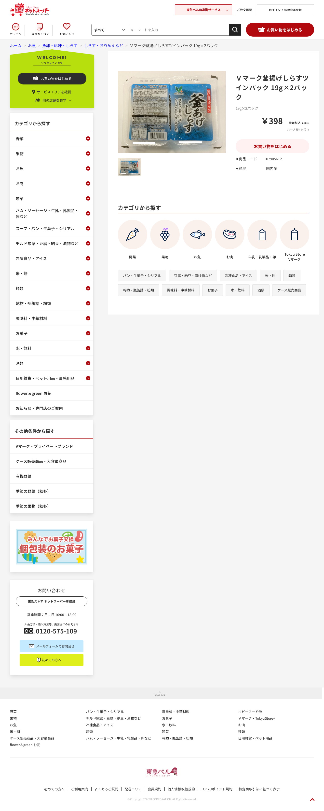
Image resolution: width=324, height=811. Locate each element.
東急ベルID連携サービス (203, 9)
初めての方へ (51, 660)
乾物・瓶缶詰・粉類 (138, 290)
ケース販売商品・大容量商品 (32, 738)
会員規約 (154, 788)
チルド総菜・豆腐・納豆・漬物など (113, 718)
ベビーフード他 (250, 711)
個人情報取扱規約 (181, 788)
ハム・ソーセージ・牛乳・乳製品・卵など (118, 738)
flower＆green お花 (25, 744)
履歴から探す (40, 34)
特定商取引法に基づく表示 (259, 788)
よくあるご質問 (106, 788)
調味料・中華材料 (180, 290)
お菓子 (212, 290)
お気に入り (66, 34)
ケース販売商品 (289, 290)
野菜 (13, 711)
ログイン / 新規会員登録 (285, 10)
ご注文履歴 (244, 10)
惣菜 (165, 731)
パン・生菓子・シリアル (142, 275)
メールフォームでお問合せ (55, 646)
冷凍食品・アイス (238, 275)
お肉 (241, 724)
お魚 (13, 724)
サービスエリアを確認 (54, 91)
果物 (13, 718)
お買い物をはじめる (284, 30)
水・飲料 (237, 290)
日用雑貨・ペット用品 (255, 738)
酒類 (260, 290)
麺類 (291, 275)
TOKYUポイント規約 (216, 788)
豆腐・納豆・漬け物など (193, 275)
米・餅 (270, 275)
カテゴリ (16, 34)
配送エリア (133, 788)
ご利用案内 (79, 788)
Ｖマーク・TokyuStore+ (256, 718)
